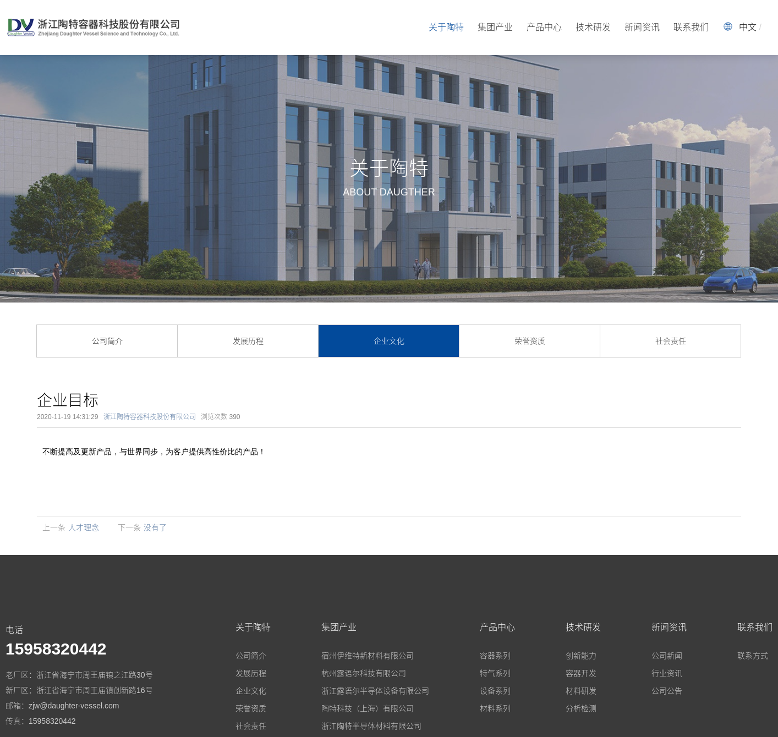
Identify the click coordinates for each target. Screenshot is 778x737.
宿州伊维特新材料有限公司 (367, 655)
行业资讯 (666, 673)
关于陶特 (446, 27)
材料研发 (581, 690)
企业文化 (389, 341)
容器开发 (581, 673)
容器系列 (495, 655)
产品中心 (544, 27)
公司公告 (666, 690)
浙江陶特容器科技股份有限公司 (149, 417)
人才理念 (83, 527)
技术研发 (593, 27)
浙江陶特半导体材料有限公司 (371, 726)
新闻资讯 (642, 27)
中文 (748, 27)
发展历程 (248, 341)
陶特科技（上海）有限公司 (367, 708)
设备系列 (495, 690)
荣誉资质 (529, 341)
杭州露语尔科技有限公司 (363, 673)
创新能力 (581, 655)
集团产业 (495, 27)
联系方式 (752, 655)
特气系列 (495, 673)
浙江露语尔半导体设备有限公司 (375, 690)
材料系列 (495, 708)
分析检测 (581, 708)
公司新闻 (666, 655)
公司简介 (107, 341)
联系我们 (691, 27)
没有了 (155, 527)
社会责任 (670, 341)
